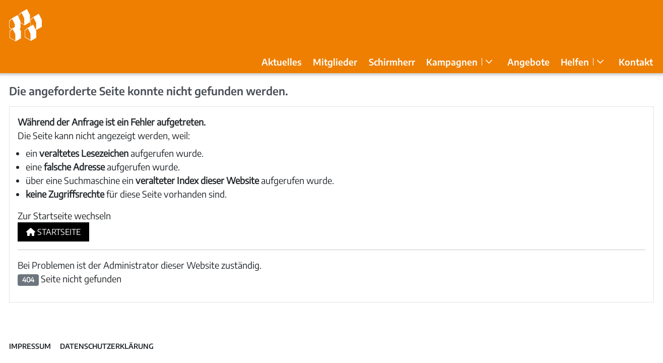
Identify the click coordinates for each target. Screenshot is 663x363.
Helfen (575, 62)
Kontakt (636, 62)
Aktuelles (281, 62)
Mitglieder (335, 62)
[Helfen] (600, 62)
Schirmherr (392, 62)
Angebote (528, 62)
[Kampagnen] (489, 62)
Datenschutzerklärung (107, 346)
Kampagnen (452, 62)
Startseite (53, 232)
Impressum (30, 346)
